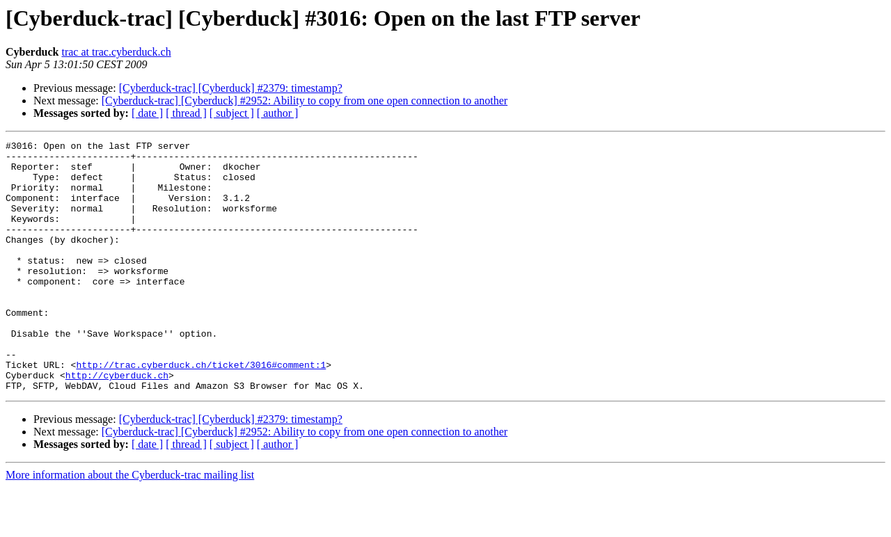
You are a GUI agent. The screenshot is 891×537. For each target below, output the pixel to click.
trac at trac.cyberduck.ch (116, 52)
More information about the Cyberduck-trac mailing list (130, 525)
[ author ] (278, 113)
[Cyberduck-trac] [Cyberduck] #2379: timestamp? (230, 88)
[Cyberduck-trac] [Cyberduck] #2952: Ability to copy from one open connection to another (304, 100)
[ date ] (147, 113)
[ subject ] (232, 113)
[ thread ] (186, 113)
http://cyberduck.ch (116, 423)
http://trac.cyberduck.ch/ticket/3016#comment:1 (201, 410)
